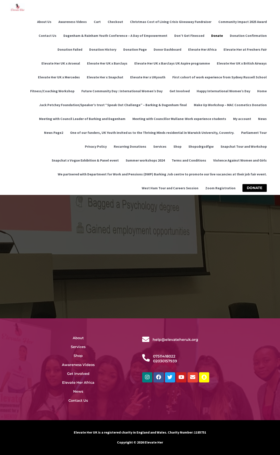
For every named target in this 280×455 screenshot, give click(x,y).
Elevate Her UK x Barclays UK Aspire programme (172, 63)
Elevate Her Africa (202, 49)
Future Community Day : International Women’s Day (122, 91)
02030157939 (165, 361)
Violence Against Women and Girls (240, 160)
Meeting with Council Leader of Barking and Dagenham (82, 119)
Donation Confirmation (248, 35)
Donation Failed (70, 49)
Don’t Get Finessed (189, 35)
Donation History (102, 49)
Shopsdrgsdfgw (201, 146)
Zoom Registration (220, 188)
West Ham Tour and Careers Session (170, 188)
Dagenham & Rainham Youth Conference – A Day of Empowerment (115, 35)
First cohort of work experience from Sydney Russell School (219, 77)
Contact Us (47, 35)
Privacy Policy (96, 146)
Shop (177, 146)
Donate (217, 35)
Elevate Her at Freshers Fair (245, 49)
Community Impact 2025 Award (242, 21)
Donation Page (135, 49)
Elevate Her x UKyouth (147, 77)
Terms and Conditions (189, 160)
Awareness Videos (72, 21)
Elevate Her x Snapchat (105, 77)
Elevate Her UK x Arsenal (60, 63)
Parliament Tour (254, 132)
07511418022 (164, 356)
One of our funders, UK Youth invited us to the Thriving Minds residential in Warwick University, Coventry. (152, 132)
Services (159, 146)
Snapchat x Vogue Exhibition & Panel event (85, 160)
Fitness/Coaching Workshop (52, 91)
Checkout (115, 21)
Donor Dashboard (167, 49)
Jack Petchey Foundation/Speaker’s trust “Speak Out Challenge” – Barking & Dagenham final (113, 105)
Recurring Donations (130, 146)
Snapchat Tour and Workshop (244, 146)
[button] (254, 188)
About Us (44, 21)
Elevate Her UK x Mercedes (59, 77)
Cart (97, 21)
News (262, 119)
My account (242, 119)
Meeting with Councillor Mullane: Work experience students (179, 119)
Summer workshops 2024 (145, 160)
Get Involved (180, 91)
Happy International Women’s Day (223, 91)
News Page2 (53, 132)
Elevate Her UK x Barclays (107, 63)
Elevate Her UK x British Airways (242, 63)
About (78, 338)
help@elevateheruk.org (175, 339)
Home (262, 91)
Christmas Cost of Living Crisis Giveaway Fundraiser (170, 21)
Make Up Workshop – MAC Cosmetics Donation (230, 105)
